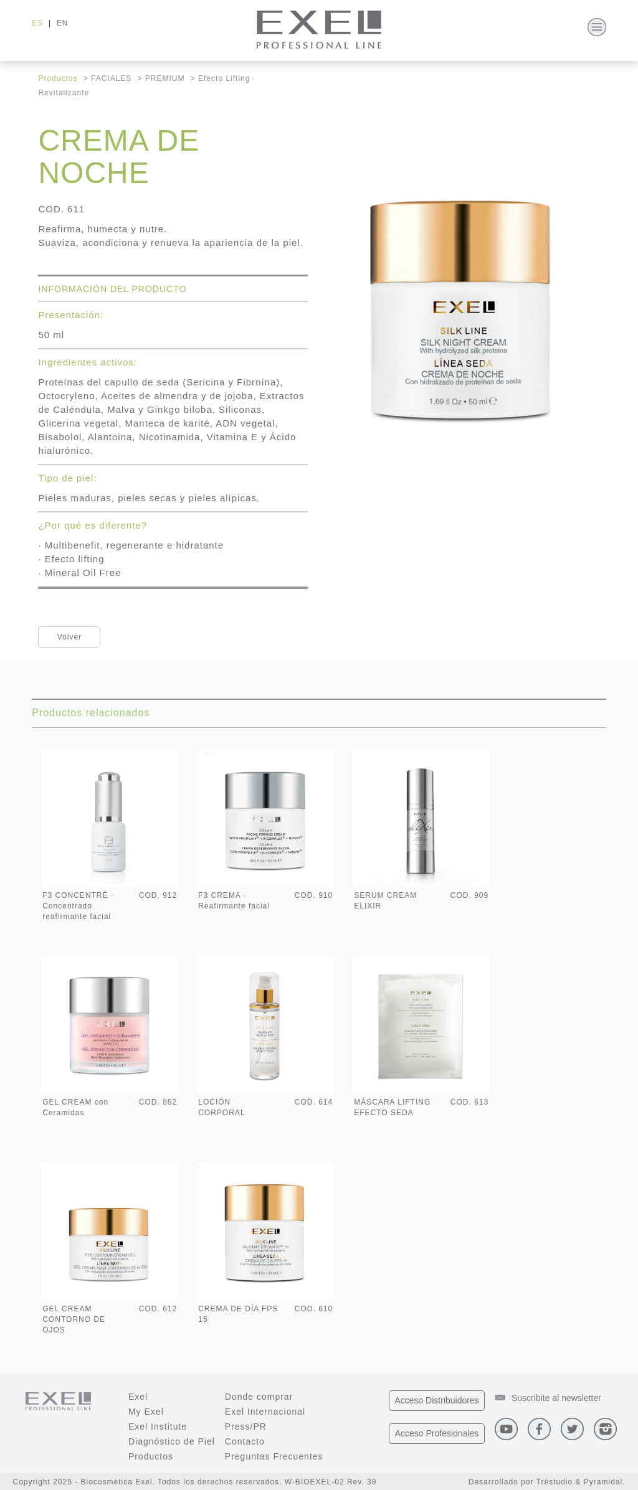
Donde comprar (259, 1397)
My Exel (146, 1412)
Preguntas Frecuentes (274, 1456)
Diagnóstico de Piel (171, 1441)
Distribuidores (436, 1400)
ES (37, 23)
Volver (69, 637)
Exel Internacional (265, 1412)
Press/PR (246, 1426)
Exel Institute (157, 1426)
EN (63, 23)
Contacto (245, 1441)
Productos (57, 78)
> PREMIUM (161, 78)
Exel (138, 1397)
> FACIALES (107, 78)
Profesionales (437, 1433)
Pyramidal (603, 1482)
